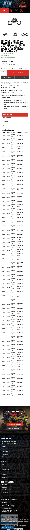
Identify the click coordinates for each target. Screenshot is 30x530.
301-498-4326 (5, 502)
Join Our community (15, 424)
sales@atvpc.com (6, 508)
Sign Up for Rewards (14, 428)
